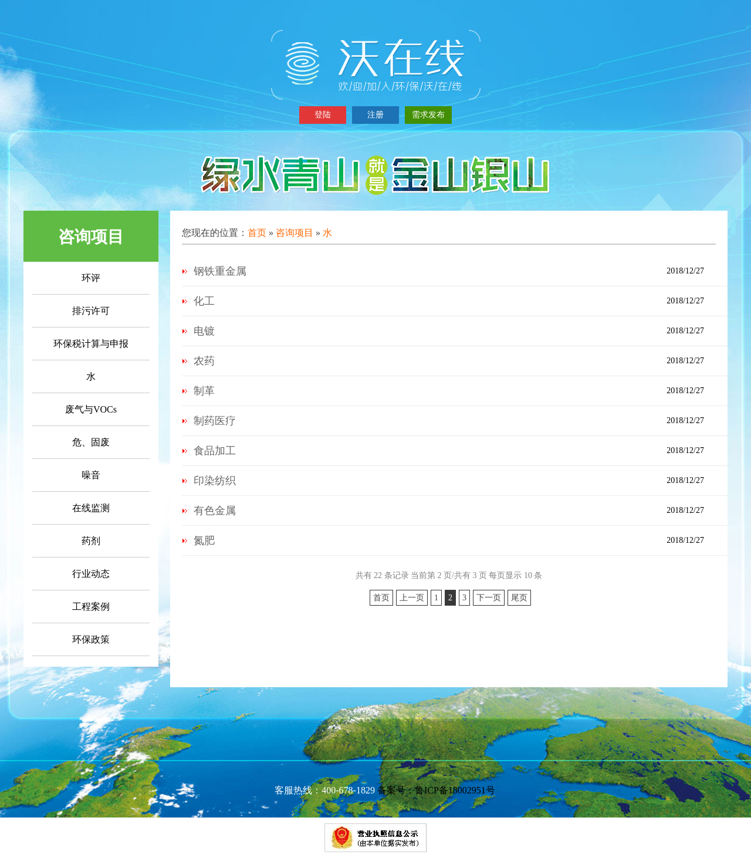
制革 (204, 391)
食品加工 (215, 451)
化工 (204, 301)
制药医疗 (215, 421)
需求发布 (428, 114)
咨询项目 (294, 233)
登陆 (322, 114)
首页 (257, 233)
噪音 (91, 475)
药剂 (91, 541)
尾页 (519, 597)
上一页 (412, 597)
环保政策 (91, 639)
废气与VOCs (91, 409)
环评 (91, 278)
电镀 (204, 331)
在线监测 (91, 508)
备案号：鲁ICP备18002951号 (436, 790)
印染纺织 (215, 481)
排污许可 (91, 311)
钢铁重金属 (220, 271)
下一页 (488, 597)
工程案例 (91, 607)
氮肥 (204, 540)
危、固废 (91, 442)
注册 (375, 114)
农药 (204, 361)
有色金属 (215, 510)
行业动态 (91, 574)
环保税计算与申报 (90, 344)
